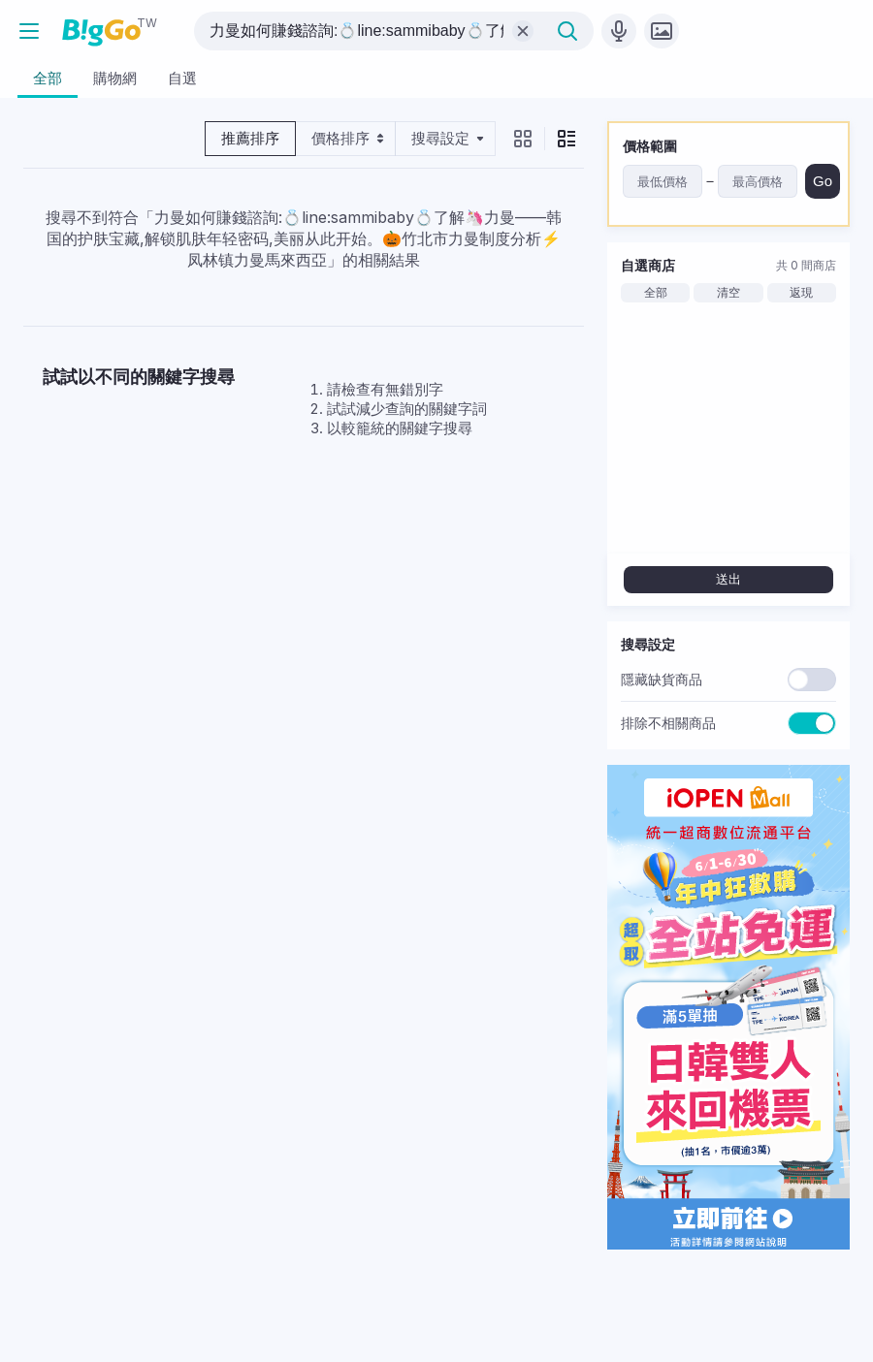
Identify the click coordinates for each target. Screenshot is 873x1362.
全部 (655, 293)
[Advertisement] (303, 612)
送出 (728, 579)
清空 (728, 293)
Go (822, 181)
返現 (801, 293)
